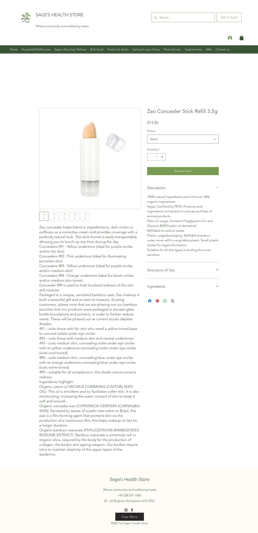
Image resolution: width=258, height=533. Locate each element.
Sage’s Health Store (130, 479)
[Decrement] (150, 156)
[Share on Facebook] (149, 301)
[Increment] (162, 156)
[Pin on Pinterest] (157, 301)
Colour (151, 131)
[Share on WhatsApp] (165, 301)
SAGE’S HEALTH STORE (59, 14)
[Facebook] (132, 510)
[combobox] (183, 139)
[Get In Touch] (229, 17)
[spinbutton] (156, 156)
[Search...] (182, 17)
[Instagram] (126, 510)
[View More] (129, 517)
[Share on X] (172, 301)
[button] (241, 37)
